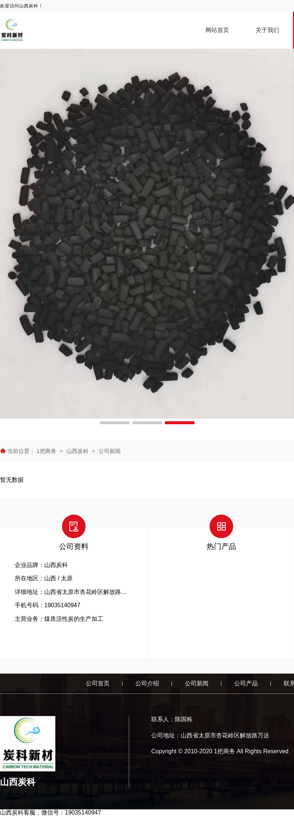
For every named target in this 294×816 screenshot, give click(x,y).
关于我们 (267, 30)
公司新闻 (109, 451)
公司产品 (246, 683)
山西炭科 (77, 451)
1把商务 (47, 451)
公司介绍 (147, 683)
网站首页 (217, 30)
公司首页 (98, 683)
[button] (114, 422)
